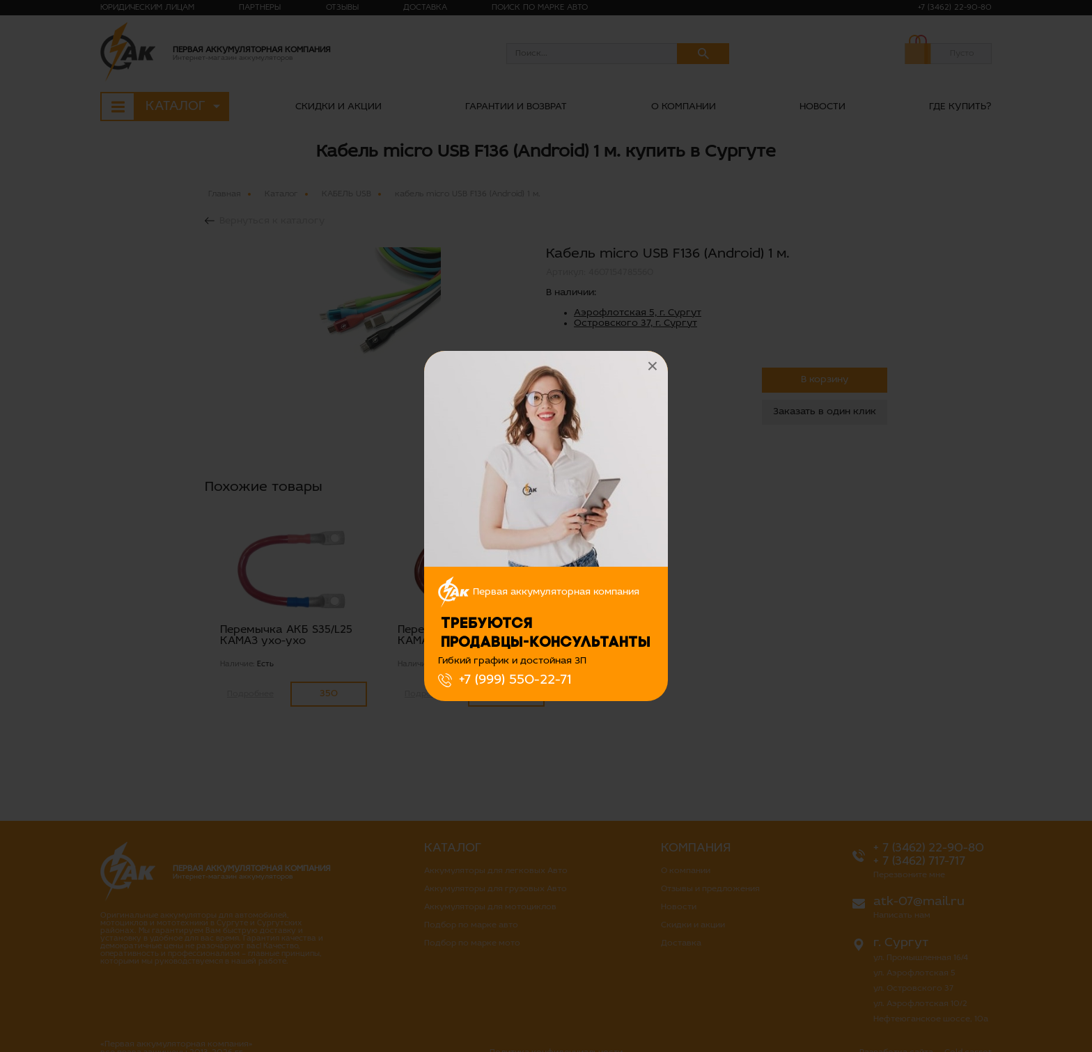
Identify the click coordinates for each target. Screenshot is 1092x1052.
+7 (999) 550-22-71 (515, 680)
